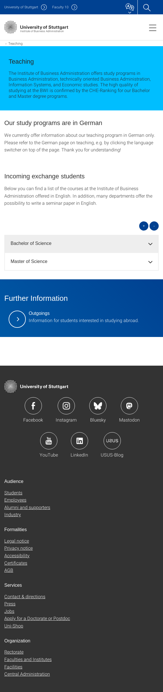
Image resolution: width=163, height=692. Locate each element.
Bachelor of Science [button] (31, 243)
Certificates (15, 563)
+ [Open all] (144, 226)
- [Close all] (154, 226)
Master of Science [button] (29, 261)
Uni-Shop (13, 626)
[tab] (81, 243)
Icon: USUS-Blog (112, 440)
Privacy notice (18, 548)
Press (9, 604)
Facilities (13, 667)
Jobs (9, 611)
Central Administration (27, 674)
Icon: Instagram (66, 405)
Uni (21, 7)
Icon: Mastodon (129, 405)
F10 (60, 7)
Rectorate (14, 652)
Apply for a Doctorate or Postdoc (37, 618)
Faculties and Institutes (28, 659)
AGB (8, 570)
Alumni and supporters (27, 507)
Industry (12, 514)
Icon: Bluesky (97, 405)
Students (13, 493)
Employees (15, 500)
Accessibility (17, 555)
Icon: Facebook (33, 405)
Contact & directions (24, 596)
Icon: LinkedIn (79, 440)
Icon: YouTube (48, 440)
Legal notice (16, 541)
